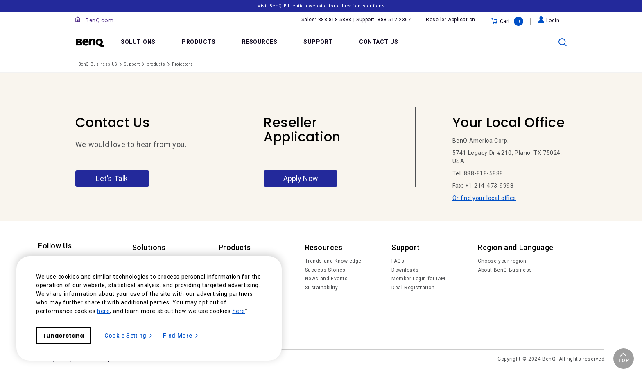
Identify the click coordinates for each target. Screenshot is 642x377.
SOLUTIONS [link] (138, 42)
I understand (63, 336)
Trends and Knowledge (333, 261)
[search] (562, 42)
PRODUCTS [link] (198, 42)
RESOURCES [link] (260, 42)
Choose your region (502, 261)
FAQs (397, 261)
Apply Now (300, 178)
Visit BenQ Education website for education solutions (321, 6)
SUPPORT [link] (318, 42)
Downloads (405, 270)
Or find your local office (484, 198)
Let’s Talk (112, 178)
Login (549, 20)
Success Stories (325, 270)
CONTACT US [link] (378, 42)
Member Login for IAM (418, 279)
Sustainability (321, 288)
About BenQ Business (505, 270)
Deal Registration (412, 288)
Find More (181, 335)
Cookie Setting (128, 335)
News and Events (326, 279)
